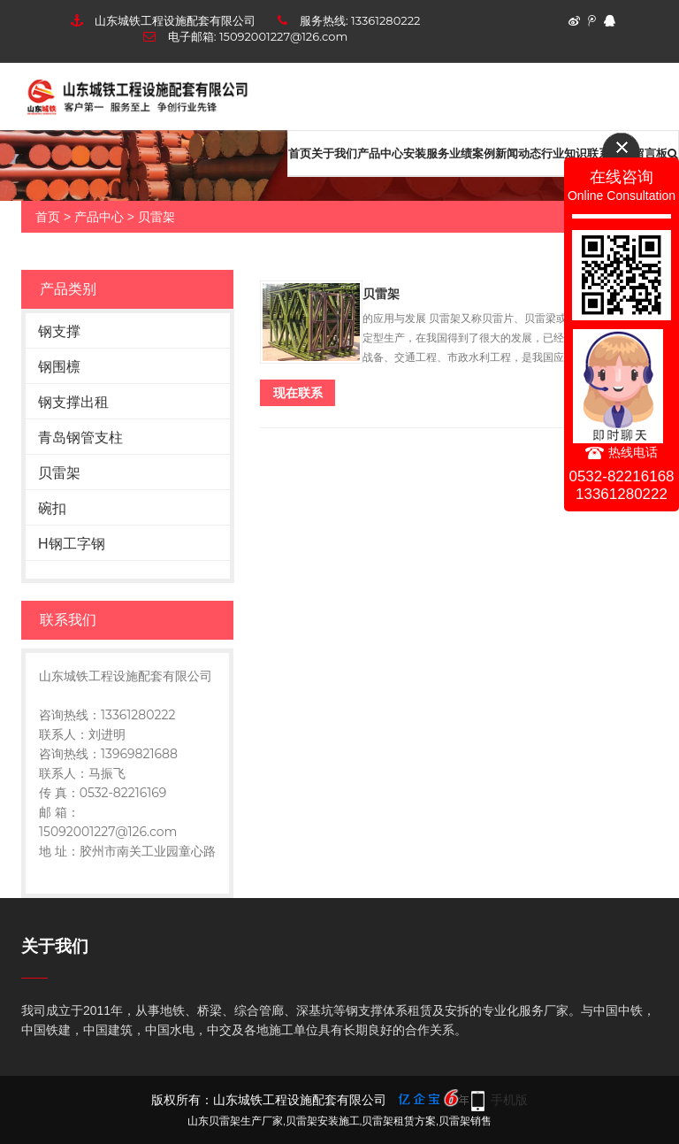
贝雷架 (156, 217)
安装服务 (426, 153)
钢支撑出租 (73, 402)
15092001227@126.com (283, 36)
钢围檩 (59, 366)
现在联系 (298, 393)
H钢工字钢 (71, 543)
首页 (299, 153)
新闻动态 (518, 153)
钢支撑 (59, 331)
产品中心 (380, 153)
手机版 (509, 1100)
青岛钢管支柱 (80, 437)
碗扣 (52, 508)
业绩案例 (472, 153)
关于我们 (334, 153)
